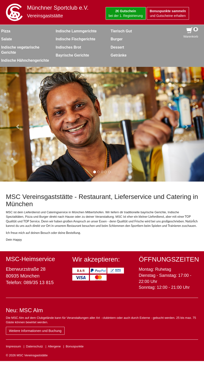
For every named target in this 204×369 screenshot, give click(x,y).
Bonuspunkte (75, 346)
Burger (117, 39)
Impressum (13, 346)
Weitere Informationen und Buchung (35, 331)
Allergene (54, 346)
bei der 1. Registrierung (126, 13)
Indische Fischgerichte (75, 39)
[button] (15, 124)
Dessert (117, 47)
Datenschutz (34, 346)
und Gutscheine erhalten (168, 13)
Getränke (119, 55)
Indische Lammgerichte (76, 31)
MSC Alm (31, 310)
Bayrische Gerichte (72, 55)
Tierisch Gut (121, 31)
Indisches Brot (68, 47)
